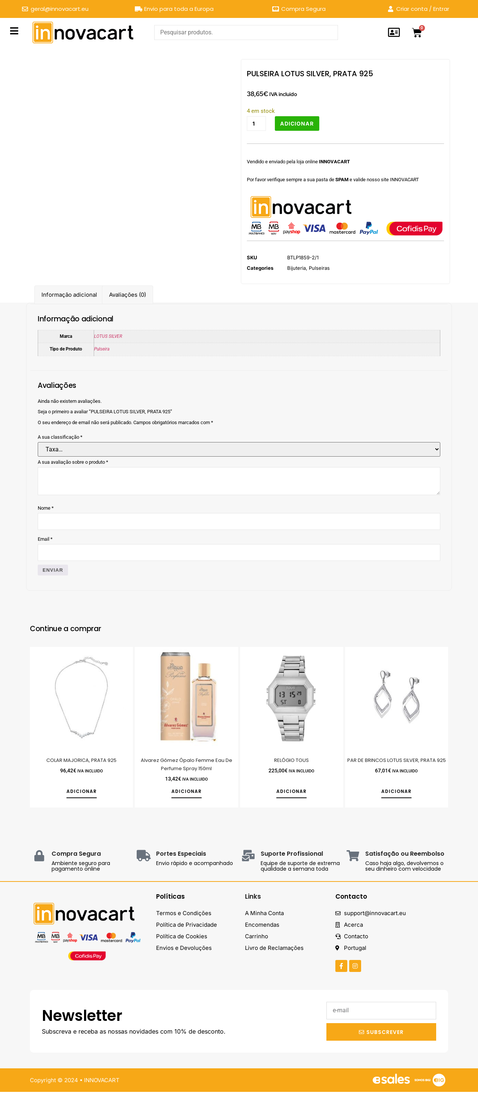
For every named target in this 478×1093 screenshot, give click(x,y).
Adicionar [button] (81, 793)
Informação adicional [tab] (69, 294)
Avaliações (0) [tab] (127, 294)
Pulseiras (319, 269)
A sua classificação (60, 437)
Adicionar (299, 123)
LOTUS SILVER (108, 336)
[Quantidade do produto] (257, 124)
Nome (46, 508)
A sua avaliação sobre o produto (73, 462)
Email (45, 539)
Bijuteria (296, 269)
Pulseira (101, 349)
